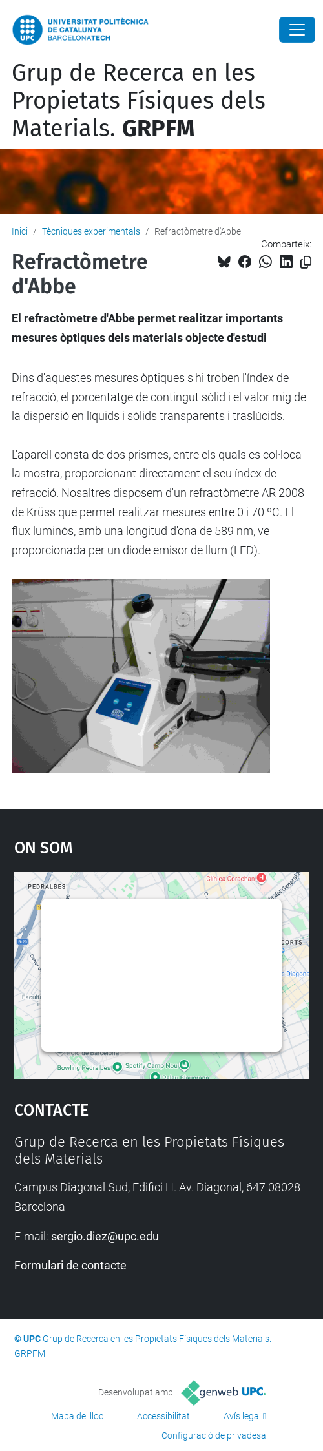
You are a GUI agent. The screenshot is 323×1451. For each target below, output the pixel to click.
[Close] (297, 30)
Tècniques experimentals (91, 231)
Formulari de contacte (70, 1265)
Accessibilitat (163, 1416)
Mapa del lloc (77, 1416)
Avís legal (242, 1416)
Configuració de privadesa (214, 1435)
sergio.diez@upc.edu (105, 1236)
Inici (20, 231)
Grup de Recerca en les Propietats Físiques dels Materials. (139, 101)
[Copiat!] (305, 262)
